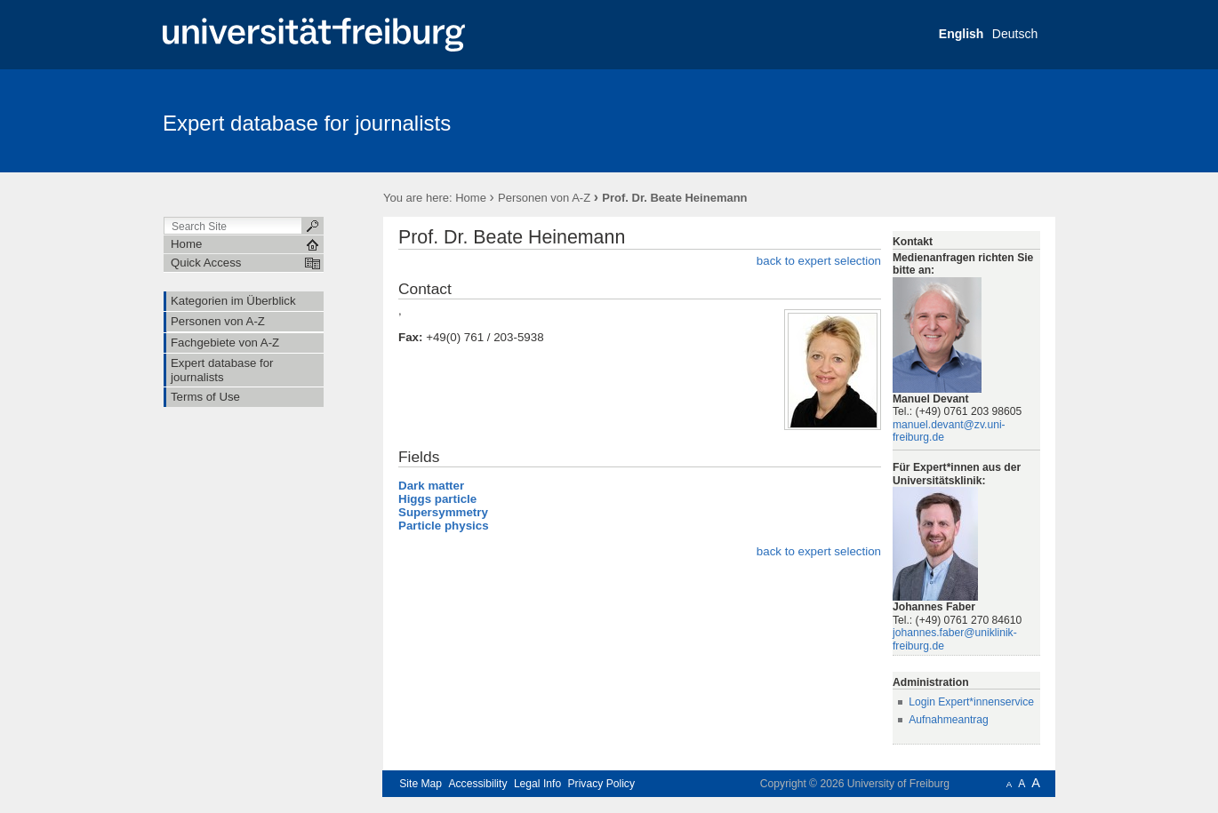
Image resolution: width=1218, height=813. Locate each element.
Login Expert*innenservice (971, 702)
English (961, 34)
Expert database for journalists (307, 123)
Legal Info (537, 783)
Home (470, 197)
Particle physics (443, 525)
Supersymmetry (443, 512)
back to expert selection (819, 260)
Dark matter (431, 485)
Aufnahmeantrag (949, 719)
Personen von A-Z (544, 197)
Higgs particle (437, 499)
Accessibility (477, 783)
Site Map (420, 783)
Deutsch (1015, 34)
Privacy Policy (601, 783)
